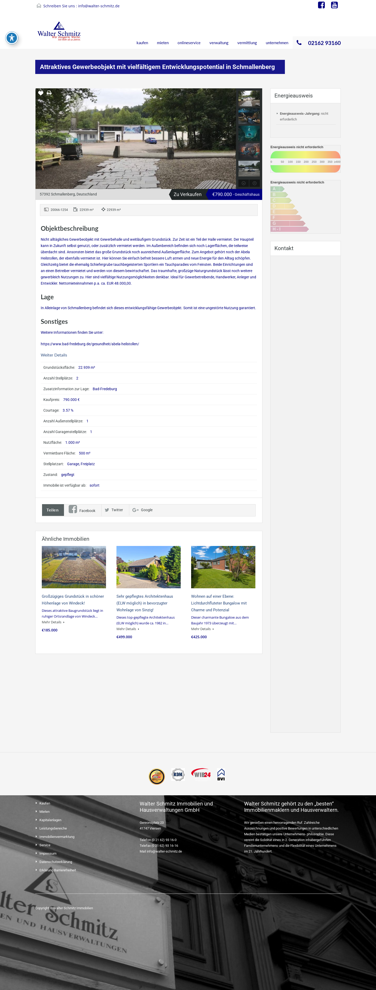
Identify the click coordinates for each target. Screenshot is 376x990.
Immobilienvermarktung (56, 837)
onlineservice (189, 42)
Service (44, 845)
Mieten (44, 812)
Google (142, 510)
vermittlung (247, 42)
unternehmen (277, 42)
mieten (163, 42)
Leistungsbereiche (53, 828)
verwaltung (218, 42)
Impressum (47, 853)
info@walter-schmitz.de (99, 5)
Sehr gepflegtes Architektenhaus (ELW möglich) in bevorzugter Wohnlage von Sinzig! (144, 603)
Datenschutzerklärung (55, 862)
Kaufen (44, 803)
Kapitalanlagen (50, 820)
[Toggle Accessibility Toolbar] (11, 38)
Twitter (114, 510)
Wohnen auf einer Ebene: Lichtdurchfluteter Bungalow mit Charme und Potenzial (219, 603)
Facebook (82, 511)
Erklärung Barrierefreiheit (57, 870)
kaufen (142, 42)
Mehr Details (53, 622)
